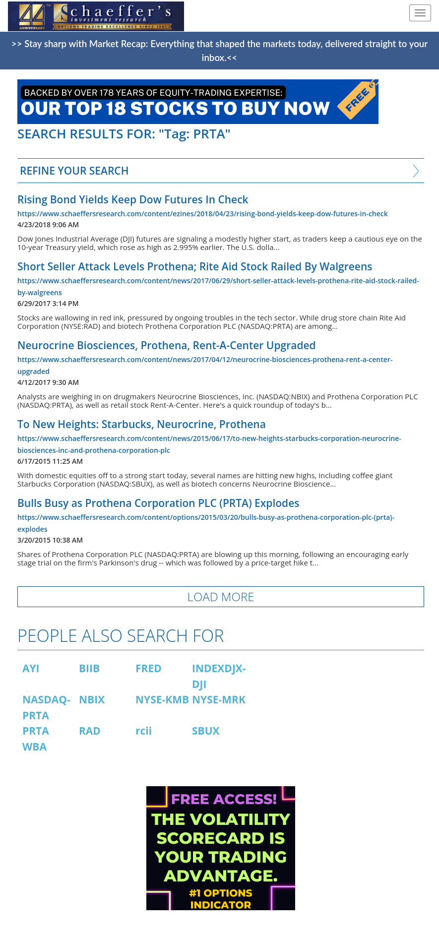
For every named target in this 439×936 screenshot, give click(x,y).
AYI (31, 668)
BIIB (89, 668)
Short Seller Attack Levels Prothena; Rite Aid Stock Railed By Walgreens (195, 266)
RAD (90, 731)
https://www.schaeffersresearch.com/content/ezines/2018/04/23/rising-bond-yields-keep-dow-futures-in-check (202, 213)
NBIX (92, 699)
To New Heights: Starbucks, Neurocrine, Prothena (141, 424)
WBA (34, 746)
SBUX (206, 731)
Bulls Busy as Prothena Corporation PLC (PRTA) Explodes (158, 503)
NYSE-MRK (219, 699)
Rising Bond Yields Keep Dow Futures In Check (133, 199)
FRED (148, 668)
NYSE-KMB (162, 699)
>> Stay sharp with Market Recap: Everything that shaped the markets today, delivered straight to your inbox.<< (219, 50)
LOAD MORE (221, 596)
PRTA (35, 731)
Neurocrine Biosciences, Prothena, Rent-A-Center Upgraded (166, 345)
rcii (143, 731)
